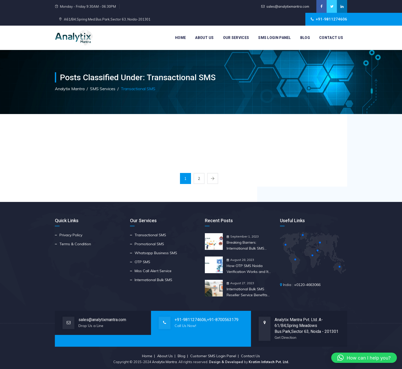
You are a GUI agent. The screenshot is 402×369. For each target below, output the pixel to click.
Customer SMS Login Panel (213, 356)
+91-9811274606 (190, 319)
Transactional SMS (150, 235)
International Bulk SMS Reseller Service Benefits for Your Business (247, 292)
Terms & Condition (75, 244)
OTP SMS (142, 262)
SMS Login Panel (274, 38)
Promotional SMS (149, 244)
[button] (364, 358)
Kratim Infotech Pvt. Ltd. (269, 362)
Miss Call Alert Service (153, 271)
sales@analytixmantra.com (287, 6)
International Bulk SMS (153, 280)
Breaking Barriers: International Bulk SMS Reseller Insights (245, 245)
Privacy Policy (70, 235)
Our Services (236, 38)
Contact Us (331, 38)
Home (180, 38)
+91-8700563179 (222, 319)
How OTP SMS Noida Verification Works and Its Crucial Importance (248, 269)
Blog (305, 38)
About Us (204, 38)
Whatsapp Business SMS (156, 253)
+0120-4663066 (307, 284)
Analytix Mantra (164, 362)
